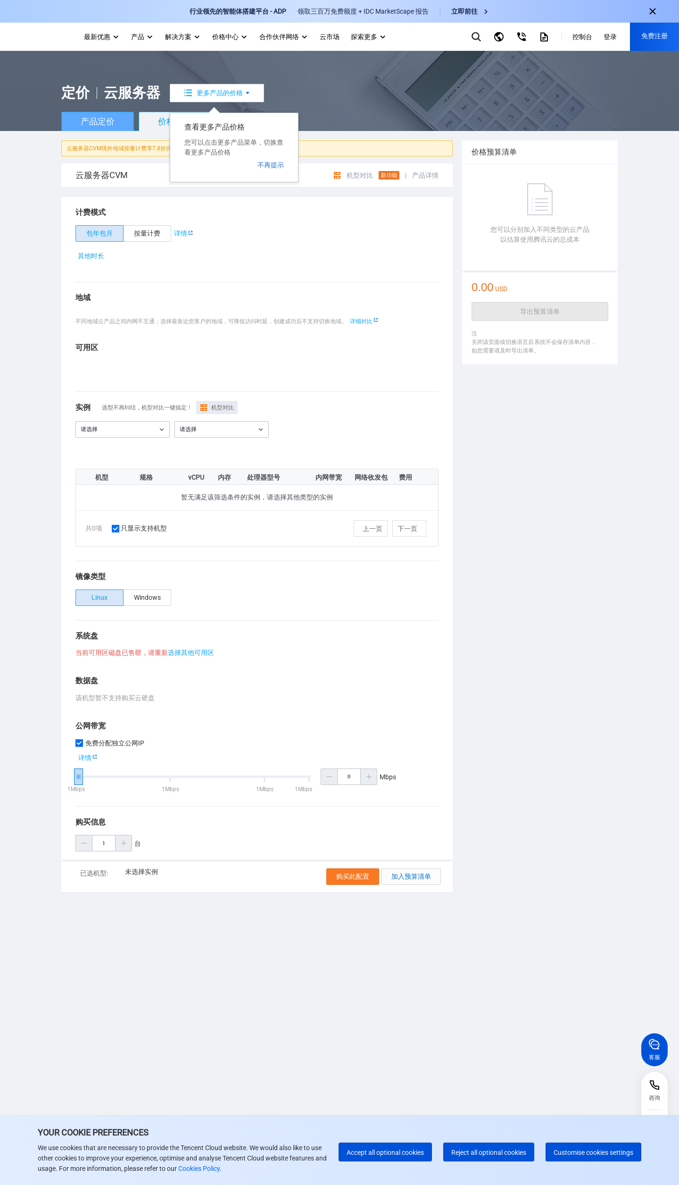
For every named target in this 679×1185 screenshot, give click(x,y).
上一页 (372, 528)
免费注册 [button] (654, 36)
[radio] (99, 233)
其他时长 (91, 256)
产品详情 (425, 175)
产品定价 (98, 121)
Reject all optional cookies (488, 1152)
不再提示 (270, 165)
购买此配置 (352, 876)
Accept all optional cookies (385, 1152)
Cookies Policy (198, 1168)
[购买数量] (104, 843)
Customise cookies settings (593, 1152)
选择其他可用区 (191, 652)
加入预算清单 (411, 876)
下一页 (407, 528)
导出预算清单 (540, 311)
